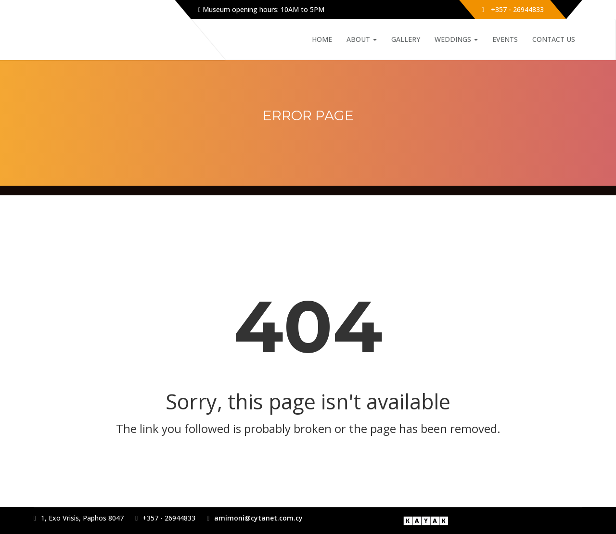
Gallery (405, 39)
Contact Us (553, 39)
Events (505, 39)
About (361, 39)
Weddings (456, 39)
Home (322, 39)
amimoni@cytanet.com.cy (258, 517)
